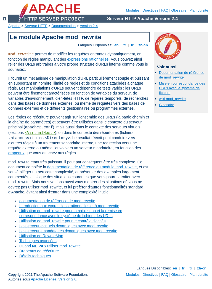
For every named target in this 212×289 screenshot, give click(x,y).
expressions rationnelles (87, 59)
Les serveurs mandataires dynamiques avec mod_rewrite (68, 231)
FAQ (164, 10)
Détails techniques (35, 256)
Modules (132, 10)
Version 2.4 (89, 26)
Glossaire (179, 10)
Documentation (64, 26)
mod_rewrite (21, 54)
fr (125, 45)
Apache (14, 26)
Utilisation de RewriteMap (41, 236)
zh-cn (143, 45)
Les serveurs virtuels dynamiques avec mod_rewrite (63, 226)
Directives (150, 10)
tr (132, 45)
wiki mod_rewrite (172, 99)
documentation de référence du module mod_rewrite (92, 167)
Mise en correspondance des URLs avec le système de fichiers (182, 88)
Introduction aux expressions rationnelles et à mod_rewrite (69, 206)
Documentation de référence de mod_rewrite (181, 75)
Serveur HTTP (36, 26)
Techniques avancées (38, 241)
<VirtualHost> (40, 133)
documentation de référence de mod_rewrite (57, 201)
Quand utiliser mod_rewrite (50, 246)
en (116, 45)
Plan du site (198, 10)
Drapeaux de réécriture (39, 251)
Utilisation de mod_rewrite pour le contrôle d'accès (62, 221)
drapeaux (16, 153)
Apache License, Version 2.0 (53, 279)
